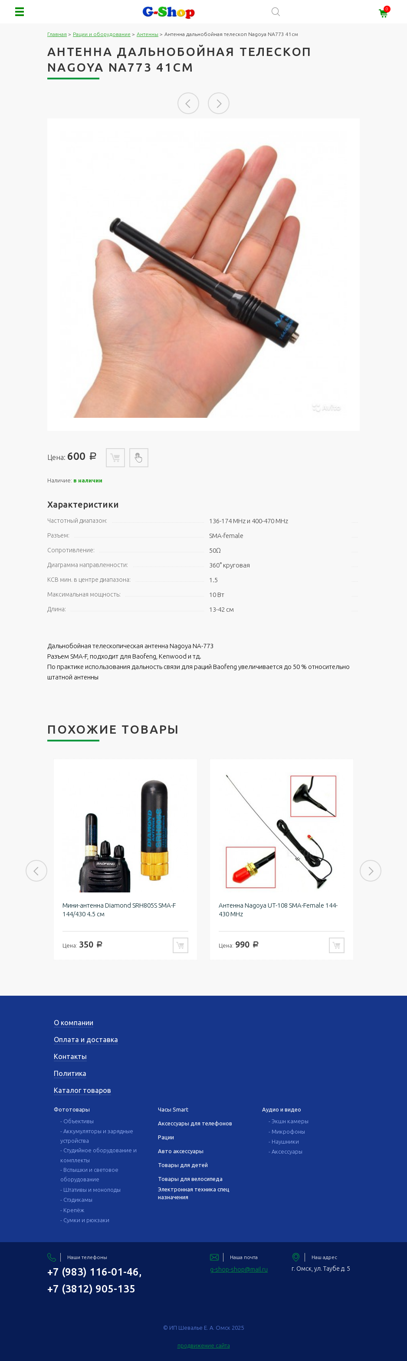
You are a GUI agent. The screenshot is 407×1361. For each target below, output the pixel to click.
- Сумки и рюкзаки (84, 1220)
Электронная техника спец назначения (194, 1193)
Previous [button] (188, 103)
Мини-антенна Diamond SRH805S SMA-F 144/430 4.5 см (119, 910)
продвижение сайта (203, 1345)
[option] (203, 274)
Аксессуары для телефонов (195, 1123)
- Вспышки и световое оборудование (89, 1174)
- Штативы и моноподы (90, 1190)
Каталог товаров (82, 1090)
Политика (70, 1073)
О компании (73, 1022)
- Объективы (77, 1121)
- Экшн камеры (289, 1121)
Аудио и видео (281, 1109)
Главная (57, 34)
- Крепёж (72, 1210)
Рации (166, 1137)
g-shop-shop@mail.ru (239, 1269)
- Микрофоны (287, 1131)
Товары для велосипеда (190, 1179)
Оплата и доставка (86, 1039)
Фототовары (72, 1109)
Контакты (70, 1056)
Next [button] (219, 103)
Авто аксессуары (181, 1151)
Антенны (147, 34)
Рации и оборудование (102, 34)
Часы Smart (173, 1109)
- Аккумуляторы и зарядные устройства (96, 1136)
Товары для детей (183, 1165)
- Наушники (284, 1141)
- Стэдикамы (76, 1200)
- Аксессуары (285, 1151)
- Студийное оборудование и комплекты (98, 1155)
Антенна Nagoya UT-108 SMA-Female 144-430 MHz (278, 910)
